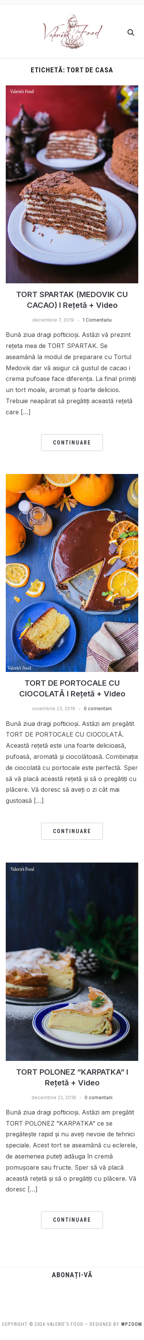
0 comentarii (98, 708)
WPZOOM (131, 1324)
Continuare (72, 443)
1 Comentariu (97, 320)
